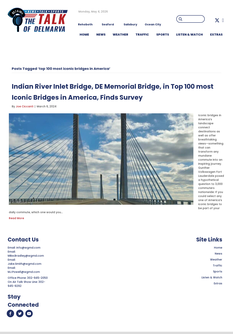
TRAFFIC (142, 34)
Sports (162, 34)
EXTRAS (216, 34)
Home (218, 248)
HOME (84, 34)
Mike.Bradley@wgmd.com (26, 256)
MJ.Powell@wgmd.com (24, 272)
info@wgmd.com (28, 248)
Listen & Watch (211, 277)
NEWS (101, 34)
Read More (16, 218)
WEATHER (120, 34)
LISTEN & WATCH (189, 34)
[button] (217, 20)
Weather (216, 259)
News (218, 254)
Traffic (217, 265)
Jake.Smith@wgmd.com (25, 264)
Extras (218, 283)
